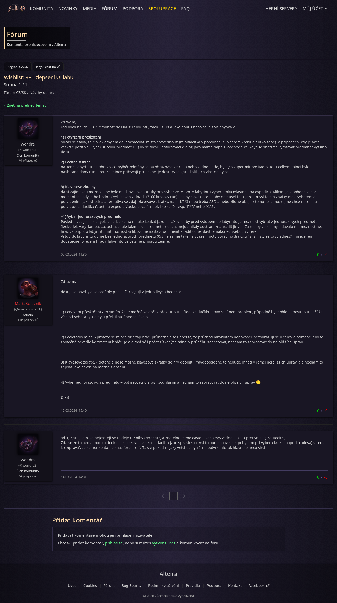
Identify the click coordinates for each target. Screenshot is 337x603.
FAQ (185, 8)
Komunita (41, 8)
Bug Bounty (131, 585)
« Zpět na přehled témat (25, 105)
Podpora (133, 8)
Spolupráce (162, 8)
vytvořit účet (163, 543)
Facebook (258, 585)
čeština (52, 66)
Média (89, 8)
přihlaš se (114, 543)
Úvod (72, 585)
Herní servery (281, 8)
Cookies (90, 585)
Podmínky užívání (163, 585)
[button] (314, 8)
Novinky (68, 8)
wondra (28, 144)
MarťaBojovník (28, 303)
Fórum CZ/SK (15, 92)
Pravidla (193, 585)
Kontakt (235, 585)
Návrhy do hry (42, 92)
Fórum (109, 8)
